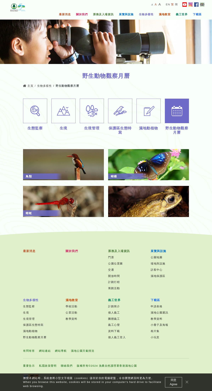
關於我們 (82, 14)
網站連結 (45, 350)
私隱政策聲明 (48, 365)
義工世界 (182, 14)
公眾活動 (71, 312)
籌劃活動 (114, 288)
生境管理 (29, 318)
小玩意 (155, 337)
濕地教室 (165, 14)
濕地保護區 (158, 275)
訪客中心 (156, 269)
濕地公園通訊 (159, 312)
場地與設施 (158, 263)
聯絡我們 (66, 365)
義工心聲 (114, 324)
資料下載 (114, 331)
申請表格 (156, 306)
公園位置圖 (115, 263)
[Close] (187, 387)
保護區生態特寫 (33, 324)
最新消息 (65, 14)
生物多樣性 (146, 14)
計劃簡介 (114, 306)
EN (168, 4)
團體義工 (114, 318)
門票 (111, 257)
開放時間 (114, 275)
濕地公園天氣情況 (82, 350)
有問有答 (29, 350)
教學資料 (71, 318)
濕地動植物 (30, 331)
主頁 (28, 85)
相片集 (155, 331)
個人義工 (114, 312)
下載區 (197, 14)
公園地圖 (156, 257)
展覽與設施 (126, 14)
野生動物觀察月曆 (34, 337)
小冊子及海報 (159, 324)
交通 (111, 269)
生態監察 (29, 306)
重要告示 (29, 365)
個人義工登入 (117, 337)
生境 (26, 312)
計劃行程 (114, 281)
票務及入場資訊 (103, 14)
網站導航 (61, 350)
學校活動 (71, 306)
